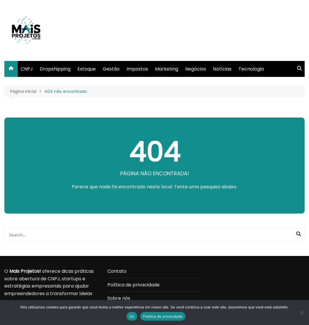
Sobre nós (118, 298)
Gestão (111, 69)
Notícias (222, 69)
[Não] (302, 312)
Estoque (86, 69)
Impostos (137, 69)
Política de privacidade (133, 284)
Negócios (195, 69)
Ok (131, 316)
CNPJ (27, 69)
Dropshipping (55, 69)
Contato (117, 271)
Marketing (166, 69)
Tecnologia (251, 69)
